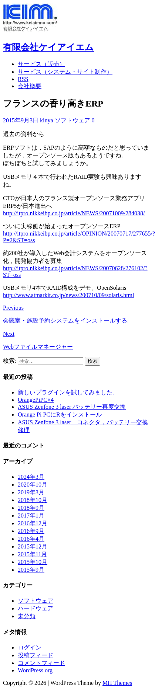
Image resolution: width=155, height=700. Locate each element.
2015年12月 (32, 546)
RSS (23, 79)
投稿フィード (35, 655)
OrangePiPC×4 (36, 400)
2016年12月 (32, 523)
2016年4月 (31, 539)
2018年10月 (32, 500)
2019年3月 (31, 492)
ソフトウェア (72, 120)
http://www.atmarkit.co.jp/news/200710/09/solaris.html (68, 295)
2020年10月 (32, 484)
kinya (46, 120)
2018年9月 (31, 508)
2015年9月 (31, 570)
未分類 (27, 616)
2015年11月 (32, 554)
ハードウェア (35, 608)
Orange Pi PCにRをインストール (60, 414)
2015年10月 (32, 562)
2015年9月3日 (20, 120)
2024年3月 (31, 477)
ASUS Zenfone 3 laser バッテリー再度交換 (72, 407)
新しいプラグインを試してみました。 (68, 392)
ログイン (29, 647)
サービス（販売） (41, 64)
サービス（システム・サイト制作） (65, 72)
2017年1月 (31, 515)
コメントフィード (41, 663)
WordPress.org (35, 670)
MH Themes (117, 683)
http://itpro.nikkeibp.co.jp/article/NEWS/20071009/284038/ (74, 213)
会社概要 (29, 86)
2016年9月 (31, 531)
